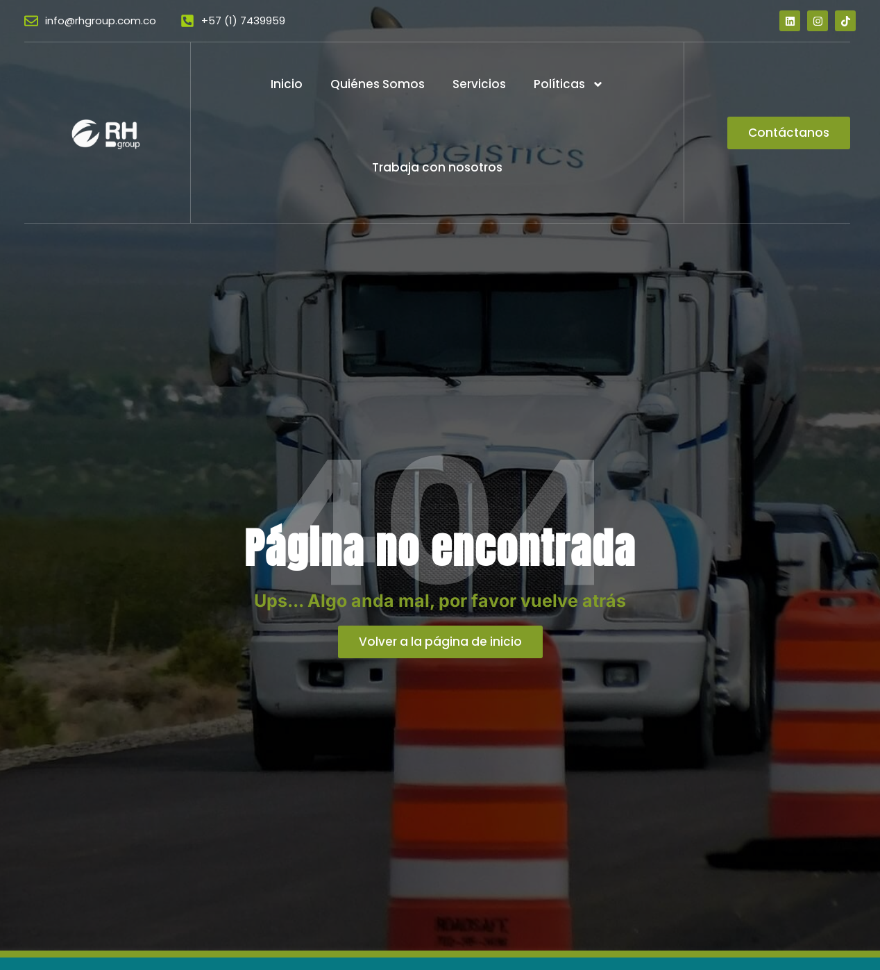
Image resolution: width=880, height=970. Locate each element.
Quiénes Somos (377, 84)
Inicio (287, 84)
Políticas (569, 84)
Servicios (479, 84)
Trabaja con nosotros (437, 167)
